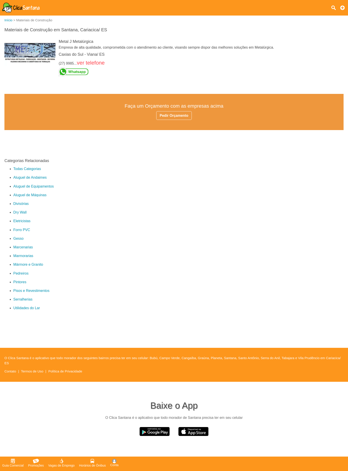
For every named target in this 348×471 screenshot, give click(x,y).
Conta (114, 463)
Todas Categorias (27, 169)
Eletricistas (21, 221)
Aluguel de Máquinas (29, 195)
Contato (10, 371)
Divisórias (21, 204)
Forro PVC (21, 230)
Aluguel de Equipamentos (33, 186)
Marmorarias (23, 256)
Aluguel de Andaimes (30, 177)
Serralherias (22, 299)
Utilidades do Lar (26, 308)
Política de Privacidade (65, 371)
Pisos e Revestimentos (31, 291)
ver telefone (91, 63)
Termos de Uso (32, 371)
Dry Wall (20, 212)
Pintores (19, 282)
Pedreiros (20, 273)
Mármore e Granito (28, 264)
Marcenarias (23, 247)
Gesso (18, 238)
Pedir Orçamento (174, 115)
